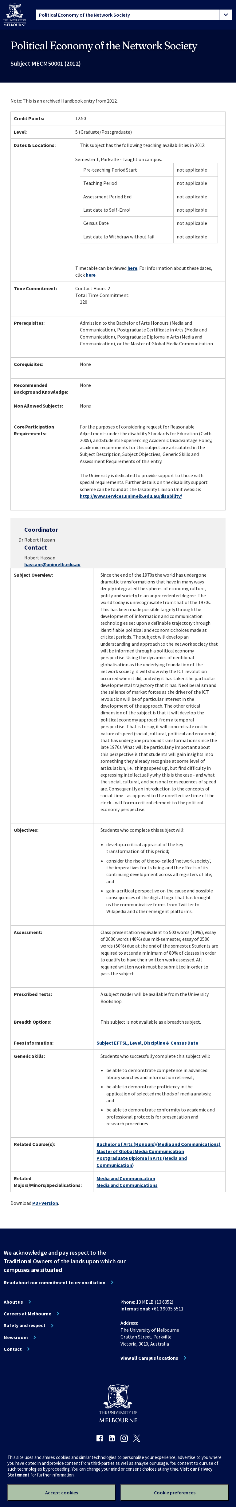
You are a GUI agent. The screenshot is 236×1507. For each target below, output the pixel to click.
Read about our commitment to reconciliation (54, 1282)
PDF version (45, 1203)
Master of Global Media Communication (140, 1151)
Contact (13, 1349)
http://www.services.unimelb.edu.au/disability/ (131, 496)
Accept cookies (61, 1492)
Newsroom (16, 1337)
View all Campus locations (149, 1358)
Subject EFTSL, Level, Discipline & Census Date (147, 1043)
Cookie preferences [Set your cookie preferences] (174, 1492)
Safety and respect (24, 1325)
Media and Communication (125, 1178)
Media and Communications (126, 1185)
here (133, 268)
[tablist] (134, 14)
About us (13, 1302)
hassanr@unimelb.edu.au (52, 564)
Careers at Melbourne (27, 1313)
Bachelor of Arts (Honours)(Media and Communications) (158, 1144)
